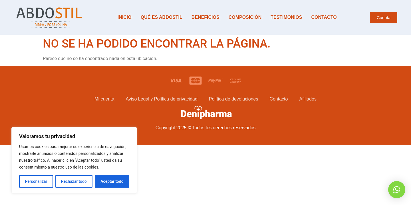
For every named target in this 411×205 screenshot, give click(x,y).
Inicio (125, 17)
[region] (74, 160)
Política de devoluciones (233, 99)
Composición (245, 17)
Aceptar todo (112, 181)
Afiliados (307, 99)
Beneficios (205, 17)
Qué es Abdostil (161, 17)
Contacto (324, 17)
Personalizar (36, 181)
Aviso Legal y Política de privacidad (161, 99)
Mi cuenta (104, 99)
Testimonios (286, 17)
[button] (396, 189)
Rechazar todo (74, 181)
